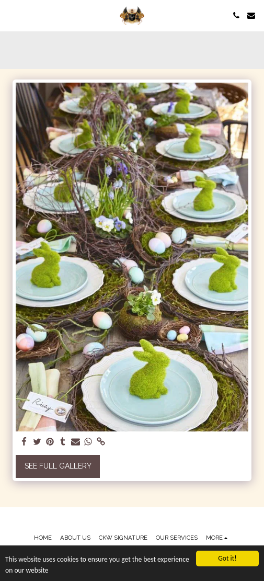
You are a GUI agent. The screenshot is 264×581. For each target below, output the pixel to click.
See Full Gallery (58, 466)
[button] (11, 15)
